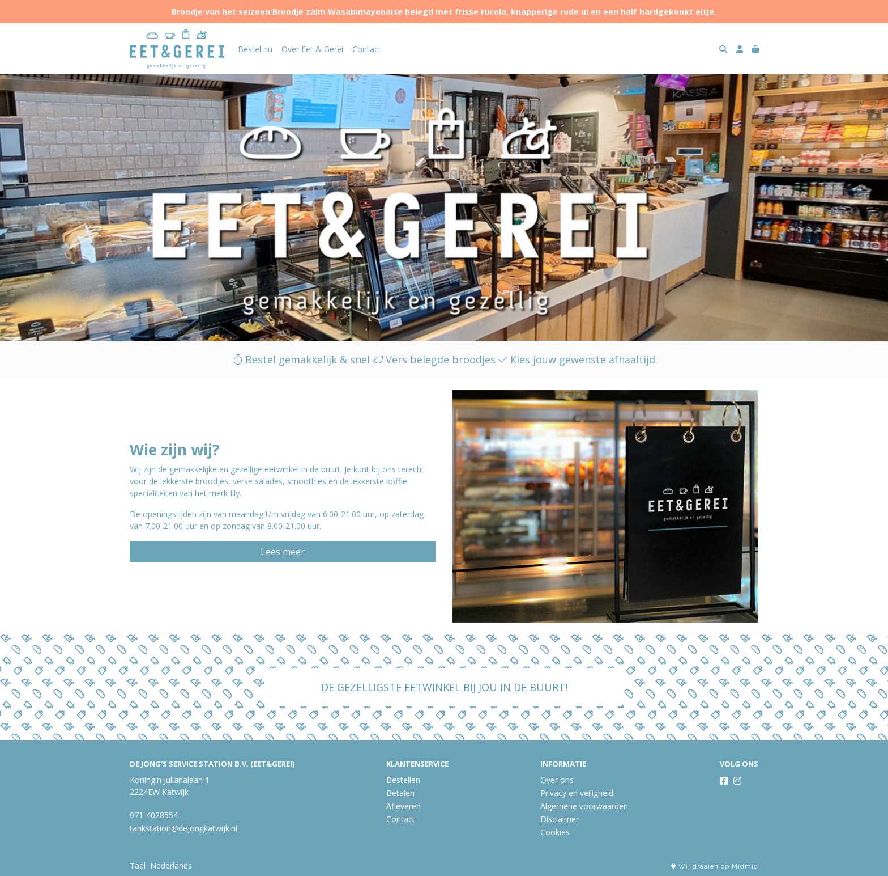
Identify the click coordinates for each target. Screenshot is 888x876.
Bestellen (403, 780)
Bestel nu (255, 49)
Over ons (557, 780)
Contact (366, 49)
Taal (138, 865)
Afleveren (403, 806)
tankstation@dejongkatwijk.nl (183, 828)
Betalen (400, 793)
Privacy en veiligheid (576, 793)
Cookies (555, 832)
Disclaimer (559, 819)
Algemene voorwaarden (584, 806)
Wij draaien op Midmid (714, 866)
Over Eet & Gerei (312, 49)
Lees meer (283, 551)
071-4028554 (154, 815)
